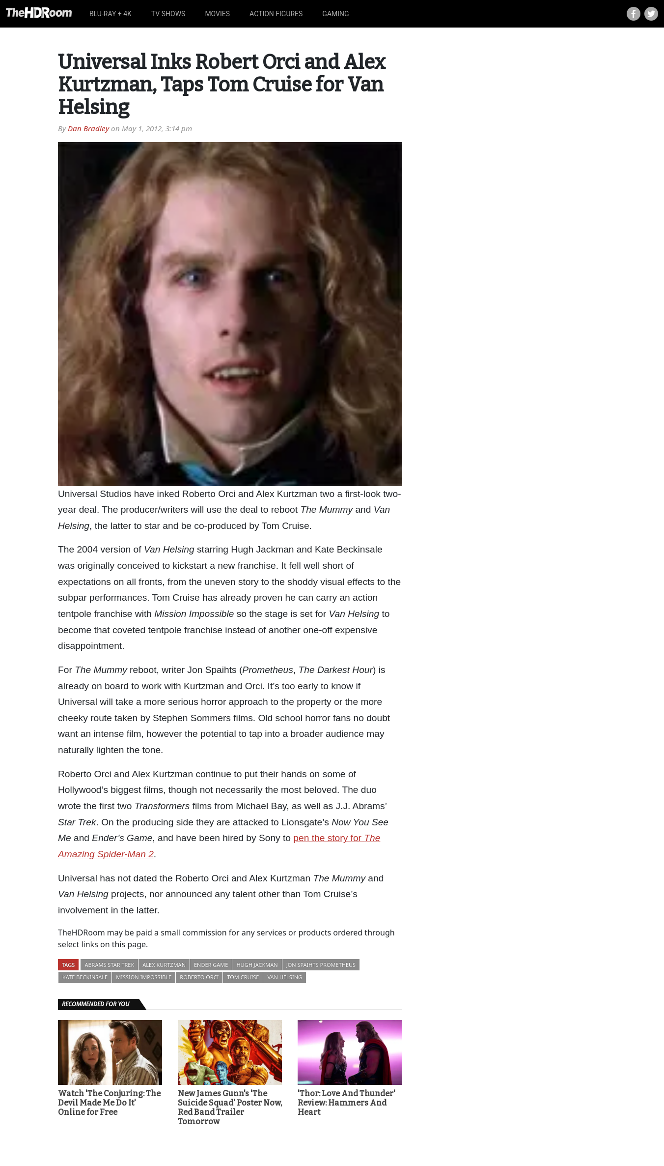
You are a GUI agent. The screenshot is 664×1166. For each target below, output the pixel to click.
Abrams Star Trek (109, 964)
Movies (217, 14)
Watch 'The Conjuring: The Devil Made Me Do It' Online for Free (109, 1103)
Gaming (335, 14)
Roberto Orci (199, 977)
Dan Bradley (88, 128)
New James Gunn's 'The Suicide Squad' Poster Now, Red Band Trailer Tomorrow (230, 1108)
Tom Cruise (243, 977)
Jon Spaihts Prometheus (321, 964)
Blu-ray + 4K (110, 14)
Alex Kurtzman (164, 964)
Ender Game (211, 964)
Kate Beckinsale (85, 977)
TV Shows (168, 14)
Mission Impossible (143, 977)
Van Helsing (284, 977)
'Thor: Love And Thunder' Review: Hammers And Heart (346, 1103)
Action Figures (276, 14)
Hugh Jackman (256, 964)
